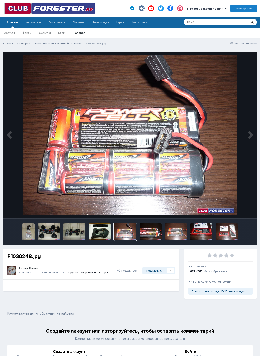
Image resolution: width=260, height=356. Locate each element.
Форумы (9, 32)
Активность (34, 22)
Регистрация (243, 8)
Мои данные (57, 22)
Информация (100, 22)
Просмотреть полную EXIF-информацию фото (222, 291)
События (45, 32)
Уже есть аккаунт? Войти (207, 8)
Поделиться (127, 270)
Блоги (62, 32)
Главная (13, 24)
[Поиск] (208, 22)
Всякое (195, 271)
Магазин (78, 22)
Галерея (79, 32)
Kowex (34, 268)
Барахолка (139, 22)
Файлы (27, 32)
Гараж (120, 22)
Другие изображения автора (88, 272)
